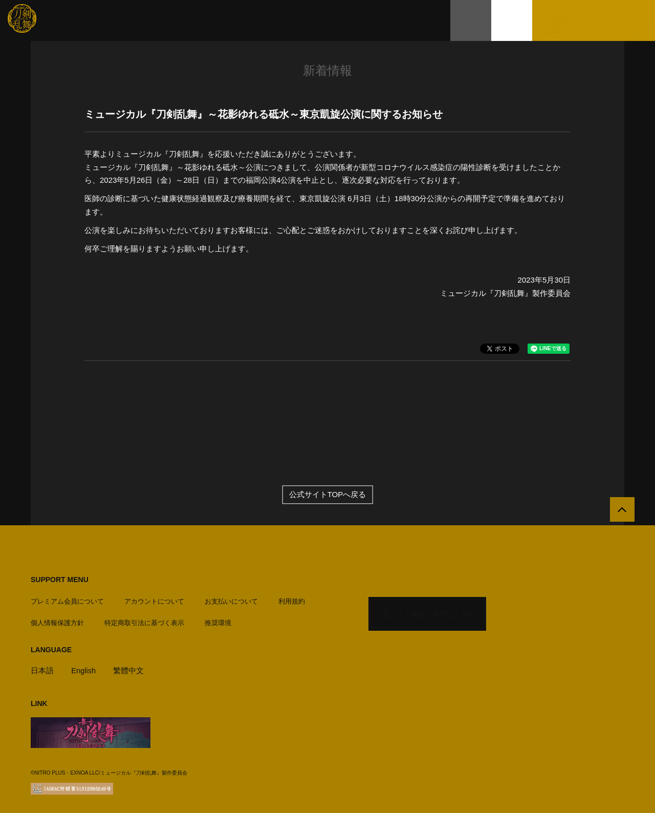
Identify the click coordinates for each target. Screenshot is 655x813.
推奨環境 (218, 621)
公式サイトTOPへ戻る (327, 495)
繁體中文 (129, 669)
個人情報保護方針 (57, 621)
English (83, 669)
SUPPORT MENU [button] (60, 580)
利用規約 (291, 600)
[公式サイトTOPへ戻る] (620, 512)
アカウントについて (154, 600)
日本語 (42, 669)
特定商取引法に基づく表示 (144, 621)
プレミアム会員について (67, 600)
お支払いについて (231, 600)
